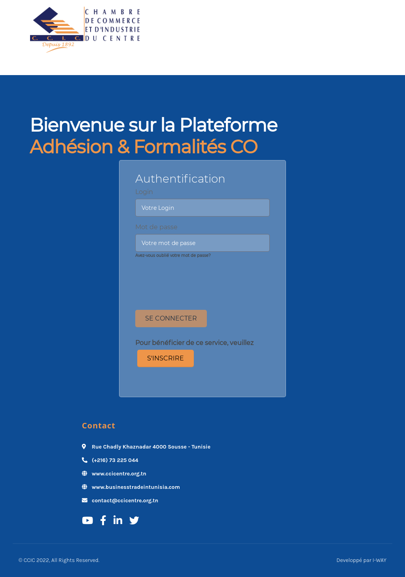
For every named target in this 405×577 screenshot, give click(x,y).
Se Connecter (171, 318)
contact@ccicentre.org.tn (125, 500)
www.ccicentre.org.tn (119, 473)
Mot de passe (156, 227)
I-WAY (379, 560)
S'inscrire (165, 358)
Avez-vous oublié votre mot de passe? (173, 255)
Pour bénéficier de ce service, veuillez (194, 343)
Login (144, 192)
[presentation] (202, 277)
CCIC (29, 560)
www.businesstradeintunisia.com (136, 487)
